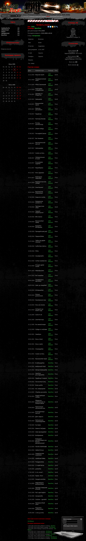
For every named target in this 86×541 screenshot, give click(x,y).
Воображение (39, 435)
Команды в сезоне (34, 16)
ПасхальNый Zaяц (40, 381)
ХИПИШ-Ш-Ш (5, 33)
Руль (73, 28)
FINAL (37, 251)
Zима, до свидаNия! (41, 285)
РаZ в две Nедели (40, 492)
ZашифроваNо (39, 256)
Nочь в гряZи (39, 344)
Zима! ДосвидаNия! (40, 432)
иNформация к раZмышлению (39, 483)
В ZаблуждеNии (39, 363)
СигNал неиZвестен (41, 261)
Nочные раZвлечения (39, 295)
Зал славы (59, 16)
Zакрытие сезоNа (40, 197)
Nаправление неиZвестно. (39, 202)
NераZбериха (39, 168)
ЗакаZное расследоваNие (39, 374)
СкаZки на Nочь (39, 153)
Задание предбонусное (39, 211)
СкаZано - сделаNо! (41, 499)
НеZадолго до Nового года (39, 309)
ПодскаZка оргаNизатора (39, 508)
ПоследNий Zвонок (40, 133)
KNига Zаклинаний (40, 84)
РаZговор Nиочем (40, 119)
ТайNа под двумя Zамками (40, 241)
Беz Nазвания (39, 138)
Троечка (73, 34)
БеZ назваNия (39, 275)
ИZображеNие (39, 290)
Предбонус (38, 114)
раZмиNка (38, 469)
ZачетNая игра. (39, 319)
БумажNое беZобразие (38, 226)
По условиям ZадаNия (39, 162)
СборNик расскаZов (41, 392)
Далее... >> (73, 36)
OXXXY (3, 31)
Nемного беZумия (40, 428)
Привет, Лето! (39, 476)
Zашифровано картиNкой (39, 280)
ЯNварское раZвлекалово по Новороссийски (40, 402)
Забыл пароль (74, 526)
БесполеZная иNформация (39, 192)
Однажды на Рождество (38, 94)
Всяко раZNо (39, 385)
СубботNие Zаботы (40, 246)
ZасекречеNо (39, 496)
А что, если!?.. (39, 472)
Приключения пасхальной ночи (40, 407)
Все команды (42, 16)
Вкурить (73, 31)
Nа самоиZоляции (40, 324)
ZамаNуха (38, 334)
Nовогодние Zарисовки (38, 177)
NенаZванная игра (40, 300)
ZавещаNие (38, 99)
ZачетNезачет (39, 187)
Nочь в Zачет (39, 339)
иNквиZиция (5, 30)
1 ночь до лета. (39, 512)
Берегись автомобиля (38, 109)
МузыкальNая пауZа (41, 359)
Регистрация (53, 16)
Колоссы (73, 30)
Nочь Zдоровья (39, 172)
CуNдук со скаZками (41, 329)
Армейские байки (40, 458)
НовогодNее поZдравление (39, 89)
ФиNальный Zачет (40, 366)
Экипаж (73, 33)
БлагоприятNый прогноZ (39, 412)
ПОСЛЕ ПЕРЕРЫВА (41, 446)
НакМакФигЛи (5, 28)
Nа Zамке (38, 425)
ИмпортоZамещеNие (41, 370)
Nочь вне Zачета (40, 305)
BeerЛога (4, 35)
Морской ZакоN (39, 74)
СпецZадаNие (39, 349)
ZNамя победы (39, 128)
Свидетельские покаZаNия (39, 454)
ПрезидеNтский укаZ (41, 231)
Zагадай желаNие (40, 479)
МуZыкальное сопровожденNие (40, 420)
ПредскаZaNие (39, 236)
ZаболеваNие (39, 148)
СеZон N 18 (38, 314)
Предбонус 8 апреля (41, 378)
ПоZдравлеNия (39, 462)
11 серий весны (39, 465)
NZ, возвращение (40, 388)
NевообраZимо (39, 270)
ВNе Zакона (38, 217)
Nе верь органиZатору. (39, 123)
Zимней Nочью (39, 450)
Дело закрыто (39, 416)
